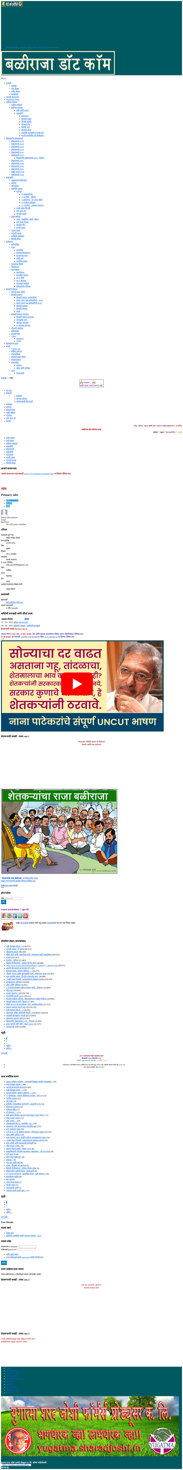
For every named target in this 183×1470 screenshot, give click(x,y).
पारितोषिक (15, 244)
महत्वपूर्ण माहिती (22, 284)
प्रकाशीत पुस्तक (16, 189)
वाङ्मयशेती (9, 177)
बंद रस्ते (9, 1179)
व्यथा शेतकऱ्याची (12, 1182)
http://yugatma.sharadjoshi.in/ (16, 1465)
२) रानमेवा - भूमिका (28, 197)
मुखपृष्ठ (8, 83)
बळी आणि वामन (22, 110)
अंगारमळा (15, 186)
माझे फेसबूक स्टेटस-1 (14, 946)
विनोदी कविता (26, 122)
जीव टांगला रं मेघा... (13, 1146)
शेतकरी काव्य (26, 130)
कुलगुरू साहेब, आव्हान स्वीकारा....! (19, 971)
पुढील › (8, 1046)
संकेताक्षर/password (9, 1249)
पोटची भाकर (10, 1185)
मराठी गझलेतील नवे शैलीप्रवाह (32, 136)
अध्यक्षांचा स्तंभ (21, 320)
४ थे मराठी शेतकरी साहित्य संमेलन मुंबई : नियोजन (24, 988)
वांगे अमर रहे (21, 211)
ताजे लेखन (15, 89)
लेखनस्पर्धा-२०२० (17, 152)
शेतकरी (9, 393)
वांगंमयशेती (24, 923)
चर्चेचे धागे (20, 258)
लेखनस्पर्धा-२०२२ (17, 147)
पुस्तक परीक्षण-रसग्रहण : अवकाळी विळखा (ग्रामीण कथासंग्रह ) (29, 1082)
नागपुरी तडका (21, 214)
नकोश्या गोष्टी (11, 1110)
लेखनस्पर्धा (10, 449)
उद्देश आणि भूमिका (23, 368)
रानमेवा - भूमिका (12, 960)
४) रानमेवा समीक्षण (28, 203)
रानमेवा (19, 191)
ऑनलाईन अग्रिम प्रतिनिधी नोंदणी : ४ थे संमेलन (23, 1013)
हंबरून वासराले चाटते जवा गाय (17, 1007)
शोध (3, 898)
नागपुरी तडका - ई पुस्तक (15, 949)
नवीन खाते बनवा (12, 1254)
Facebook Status (12, 99)
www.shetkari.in (51, 637)
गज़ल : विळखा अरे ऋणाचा (16, 1165)
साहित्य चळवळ (16, 108)
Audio (18, 341)
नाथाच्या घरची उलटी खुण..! (16, 1191)
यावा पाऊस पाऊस (13, 1118)
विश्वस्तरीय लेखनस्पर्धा (14, 138)
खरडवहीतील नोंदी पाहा (14, 602)
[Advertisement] (91, 26)
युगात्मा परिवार (21, 399)
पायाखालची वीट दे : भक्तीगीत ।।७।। (19, 1124)
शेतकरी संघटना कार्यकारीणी (26, 297)
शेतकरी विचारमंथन (23, 253)
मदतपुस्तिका (15, 354)
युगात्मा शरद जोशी (18, 292)
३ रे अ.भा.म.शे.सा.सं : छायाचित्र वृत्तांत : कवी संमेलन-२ (26, 1174)
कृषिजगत (9, 242)
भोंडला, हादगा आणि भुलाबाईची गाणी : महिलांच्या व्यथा (26, 974)
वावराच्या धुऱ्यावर (12, 1107)
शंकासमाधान (16, 360)
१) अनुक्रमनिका (27, 194)
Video (13, 336)
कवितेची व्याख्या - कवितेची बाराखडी (26, 626)
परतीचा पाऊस (11, 1098)
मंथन (13, 247)
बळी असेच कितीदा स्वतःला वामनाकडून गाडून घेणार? (25, 1115)
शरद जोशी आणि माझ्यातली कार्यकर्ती (19, 1143)
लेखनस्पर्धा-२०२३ (17, 144)
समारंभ (9, 407)
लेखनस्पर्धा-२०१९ (17, 155)
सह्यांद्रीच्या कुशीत (12, 1177)
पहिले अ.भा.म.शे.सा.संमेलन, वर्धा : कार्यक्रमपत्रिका (24, 1004)
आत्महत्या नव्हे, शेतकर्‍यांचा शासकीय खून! (21, 1126)
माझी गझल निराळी (23, 208)
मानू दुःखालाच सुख (13, 1129)
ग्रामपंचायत (15, 270)
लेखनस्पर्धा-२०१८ (17, 161)
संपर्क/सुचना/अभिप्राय (14, 982)
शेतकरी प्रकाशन (22, 306)
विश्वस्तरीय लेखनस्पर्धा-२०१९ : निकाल (30, 158)
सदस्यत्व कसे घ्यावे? (18, 357)
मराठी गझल (20, 228)
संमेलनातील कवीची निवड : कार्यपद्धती (20, 1171)
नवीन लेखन (15, 91)
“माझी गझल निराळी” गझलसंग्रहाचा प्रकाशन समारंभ (25, 979)
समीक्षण (9, 404)
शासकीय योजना (22, 275)
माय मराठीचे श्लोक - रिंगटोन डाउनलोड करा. (22, 976)
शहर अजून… (11, 1121)
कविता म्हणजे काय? (20, 622)
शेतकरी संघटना (11, 289)
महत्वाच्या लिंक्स (17, 264)
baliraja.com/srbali (9, 885)
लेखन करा (10, 1233)
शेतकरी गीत (25, 124)
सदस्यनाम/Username (10, 1246)
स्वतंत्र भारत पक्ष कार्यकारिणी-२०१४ (29, 303)
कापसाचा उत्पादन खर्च (14, 1018)
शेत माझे (9, 1101)
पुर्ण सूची (4, 1053)
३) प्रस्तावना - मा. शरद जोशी (31, 200)
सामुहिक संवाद (21, 261)
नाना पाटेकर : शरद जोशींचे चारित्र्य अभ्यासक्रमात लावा (26, 1137)
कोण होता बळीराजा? (13, 1157)
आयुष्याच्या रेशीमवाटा (19, 180)
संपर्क (8, 346)
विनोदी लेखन (16, 239)
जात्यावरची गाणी (12, 1027)
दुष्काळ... (9, 1160)
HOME (9, 390)
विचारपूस (9, 990)
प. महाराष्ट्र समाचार (23, 325)
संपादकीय (15, 362)
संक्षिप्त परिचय (16, 351)
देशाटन (8, 421)
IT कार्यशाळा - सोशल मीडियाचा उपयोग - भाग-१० (24, 1096)
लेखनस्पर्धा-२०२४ (17, 141)
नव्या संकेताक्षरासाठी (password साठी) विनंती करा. (25, 1257)
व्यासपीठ (19, 250)
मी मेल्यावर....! (11, 1112)
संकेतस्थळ (15, 331)
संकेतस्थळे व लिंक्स (23, 286)
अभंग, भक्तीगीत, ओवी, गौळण (27, 219)
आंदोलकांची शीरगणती (24, 401)
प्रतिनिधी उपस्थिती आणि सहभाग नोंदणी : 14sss (23, 1236)
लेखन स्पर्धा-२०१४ (17, 172)
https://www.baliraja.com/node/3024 (39, 474)
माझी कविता (15, 216)
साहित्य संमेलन (11, 102)
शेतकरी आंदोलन (17, 328)
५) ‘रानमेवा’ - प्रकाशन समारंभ (32, 205)
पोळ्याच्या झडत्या (12, 952)
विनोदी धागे (25, 127)
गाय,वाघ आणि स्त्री (13, 1163)
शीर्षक (26, 619)
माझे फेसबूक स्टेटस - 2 (14, 1010)
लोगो (18, 311)
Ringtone (20, 338)
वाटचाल (9, 503)
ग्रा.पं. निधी (20, 278)
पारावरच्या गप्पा (22, 256)
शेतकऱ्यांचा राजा (12, 343)
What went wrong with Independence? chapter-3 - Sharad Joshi (32, 965)
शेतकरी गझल (26, 119)
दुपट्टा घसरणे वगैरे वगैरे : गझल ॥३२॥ (19, 1024)
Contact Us (15, 349)
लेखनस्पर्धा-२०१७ (17, 163)
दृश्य (12, 501)
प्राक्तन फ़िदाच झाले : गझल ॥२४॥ (18, 1149)
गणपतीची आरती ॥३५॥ (15, 996)
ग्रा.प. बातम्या (21, 281)
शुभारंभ (19, 365)
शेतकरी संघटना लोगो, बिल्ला (16, 1002)
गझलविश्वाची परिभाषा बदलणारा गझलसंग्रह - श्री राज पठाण (28, 1151)
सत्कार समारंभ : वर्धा (13, 993)
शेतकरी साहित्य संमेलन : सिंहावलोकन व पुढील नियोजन (26, 999)
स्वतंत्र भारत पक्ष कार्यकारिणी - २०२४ (29, 300)
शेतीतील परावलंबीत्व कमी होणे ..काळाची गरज (23, 1104)
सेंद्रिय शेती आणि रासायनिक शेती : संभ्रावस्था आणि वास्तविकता (29, 955)
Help (13, 370)
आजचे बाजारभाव (12, 97)
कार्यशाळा (14, 94)
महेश (8, 506)
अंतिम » (9, 1048)
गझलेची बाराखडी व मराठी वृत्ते (32, 133)
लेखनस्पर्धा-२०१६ (17, 166)
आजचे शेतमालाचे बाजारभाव (16, 968)
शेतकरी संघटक (21, 309)
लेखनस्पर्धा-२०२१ (17, 149)
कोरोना (13, 183)
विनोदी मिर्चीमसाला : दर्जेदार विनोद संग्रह (21, 963)
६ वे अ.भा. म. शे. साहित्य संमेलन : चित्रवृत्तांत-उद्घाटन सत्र (27, 1132)
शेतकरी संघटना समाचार (20, 314)
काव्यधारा (24, 116)
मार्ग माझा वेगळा (22, 222)
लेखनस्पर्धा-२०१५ (17, 169)
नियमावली (20, 373)
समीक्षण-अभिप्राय (17, 236)
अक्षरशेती (19, 113)
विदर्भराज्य (15, 267)
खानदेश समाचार (22, 323)
